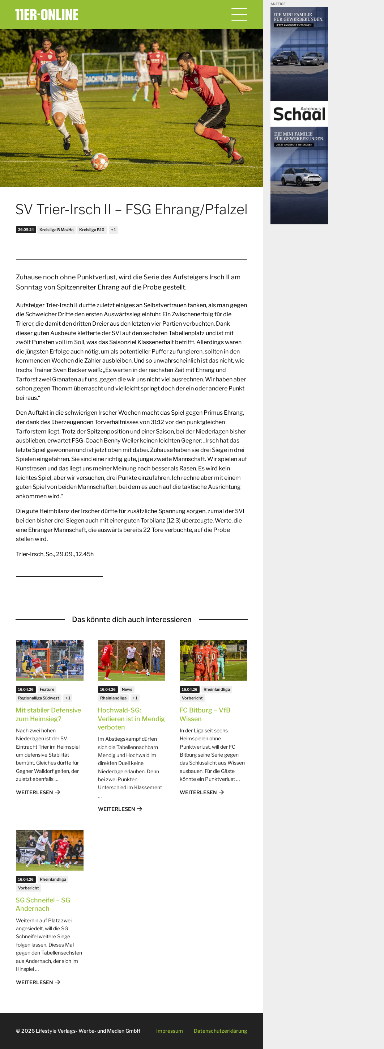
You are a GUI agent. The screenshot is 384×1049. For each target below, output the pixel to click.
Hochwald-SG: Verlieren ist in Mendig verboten (131, 718)
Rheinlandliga (113, 698)
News (127, 689)
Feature (47, 689)
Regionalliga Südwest (38, 698)
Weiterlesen (34, 792)
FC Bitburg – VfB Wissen (205, 714)
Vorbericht (192, 698)
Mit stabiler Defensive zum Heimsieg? (48, 714)
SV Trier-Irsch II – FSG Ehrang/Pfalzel (131, 209)
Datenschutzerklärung (220, 1031)
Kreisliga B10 (91, 229)
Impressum (169, 1031)
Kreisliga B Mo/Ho (56, 229)
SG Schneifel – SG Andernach (43, 904)
